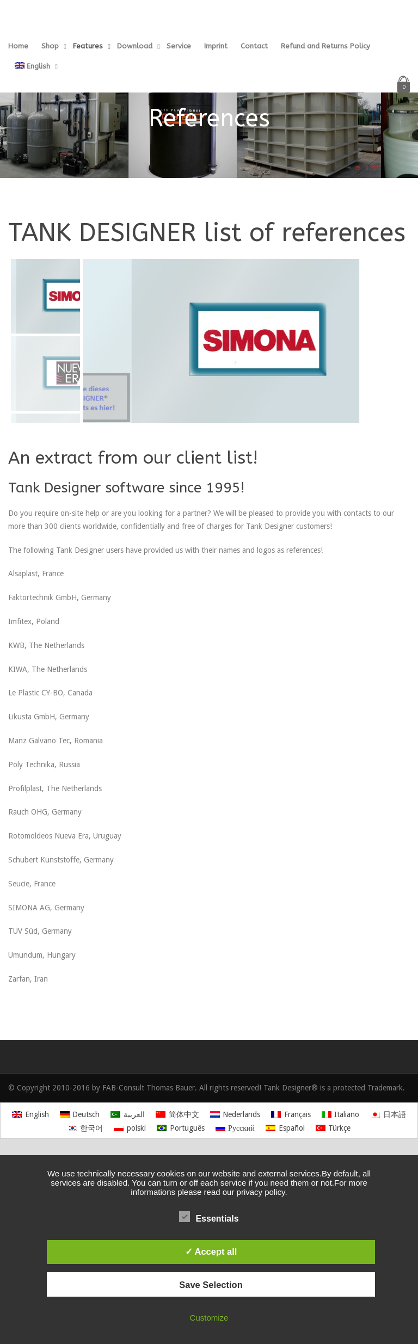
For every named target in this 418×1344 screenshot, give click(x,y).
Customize (209, 1317)
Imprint (216, 46)
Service (179, 46)
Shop (50, 46)
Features (88, 46)
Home (18, 46)
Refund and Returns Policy (325, 46)
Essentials (208, 1217)
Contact (254, 46)
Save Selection (210, 1285)
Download (134, 46)
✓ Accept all (211, 1251)
